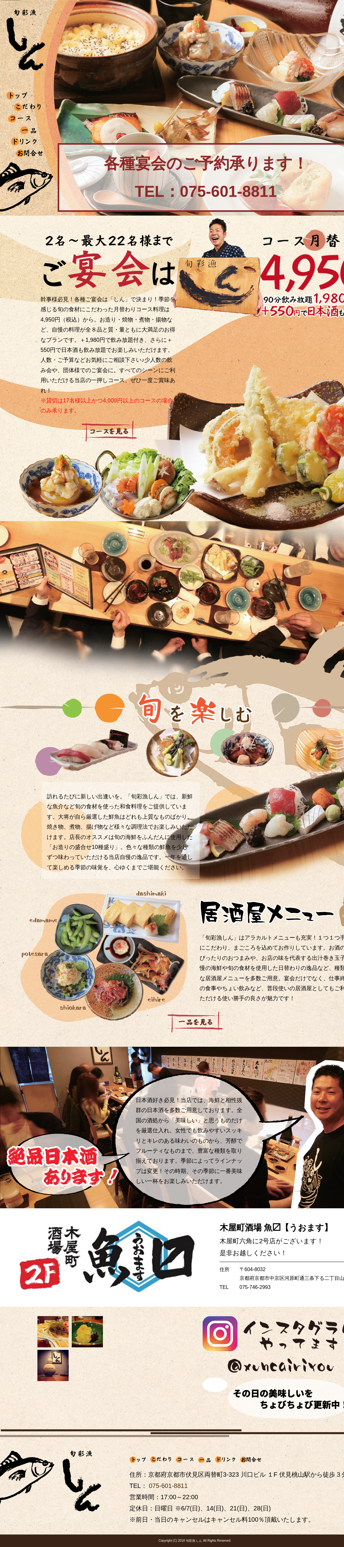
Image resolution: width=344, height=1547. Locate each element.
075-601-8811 (168, 1485)
